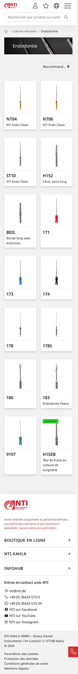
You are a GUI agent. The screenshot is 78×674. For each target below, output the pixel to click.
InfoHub (38, 568)
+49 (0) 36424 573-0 (22, 597)
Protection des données (21, 659)
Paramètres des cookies (21, 654)
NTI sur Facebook (20, 609)
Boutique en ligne (38, 540)
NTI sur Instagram (21, 622)
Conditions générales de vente (26, 664)
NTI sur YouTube (20, 616)
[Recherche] (66, 17)
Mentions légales (16, 668)
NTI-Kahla (38, 554)
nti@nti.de (15, 591)
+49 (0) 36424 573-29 (23, 603)
